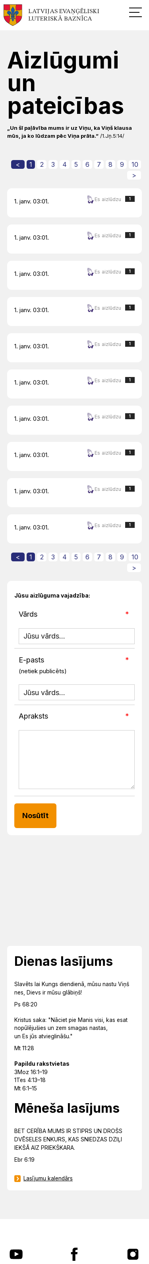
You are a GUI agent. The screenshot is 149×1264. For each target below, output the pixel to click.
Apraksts (33, 716)
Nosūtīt (35, 815)
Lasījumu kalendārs (48, 1178)
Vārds (28, 614)
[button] (135, 12)
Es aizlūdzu (104, 199)
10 (135, 164)
